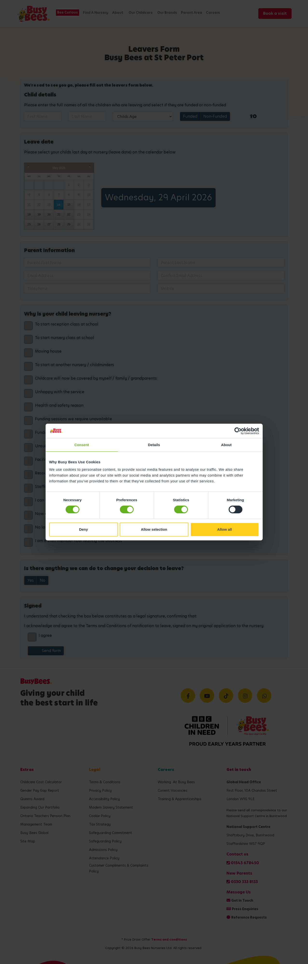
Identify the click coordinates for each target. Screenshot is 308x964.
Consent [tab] (81, 445)
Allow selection (154, 529)
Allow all (224, 529)
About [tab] (226, 445)
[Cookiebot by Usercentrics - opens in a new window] (238, 431)
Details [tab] (154, 445)
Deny (83, 529)
